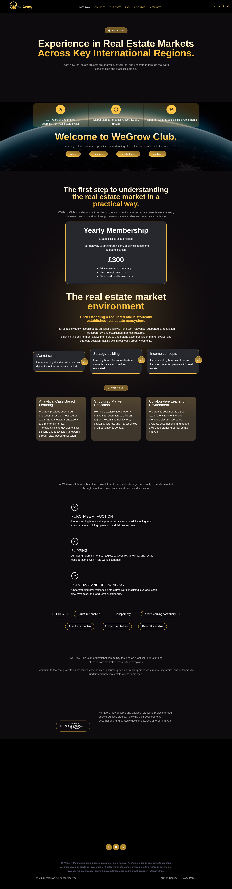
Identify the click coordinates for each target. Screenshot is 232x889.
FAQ (127, 7)
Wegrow (84, 7)
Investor (140, 7)
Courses (99, 7)
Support (115, 7)
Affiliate (155, 7)
